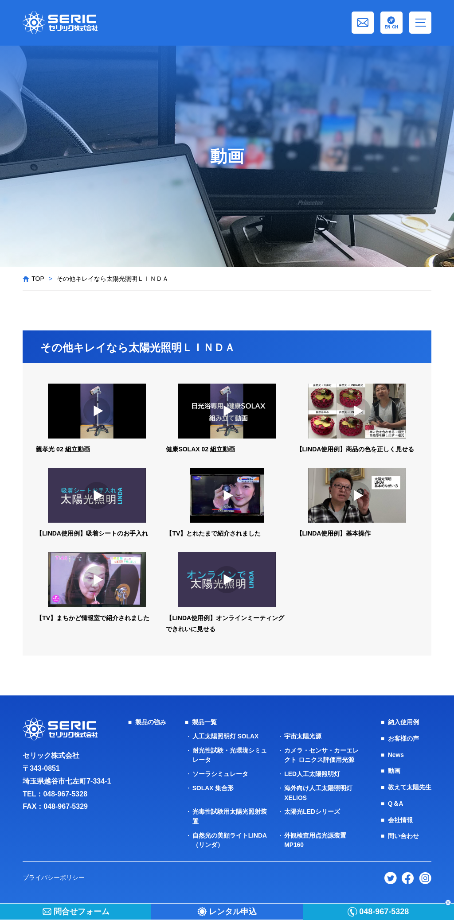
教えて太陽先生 (409, 785)
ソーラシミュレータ (220, 772)
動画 (394, 769)
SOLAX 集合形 (213, 786)
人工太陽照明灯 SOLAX (225, 735)
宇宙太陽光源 (302, 735)
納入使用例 (403, 722)
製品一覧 (204, 722)
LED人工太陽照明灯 (312, 772)
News (396, 753)
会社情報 (400, 817)
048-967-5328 (65, 794)
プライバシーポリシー (54, 873)
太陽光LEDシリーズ (312, 809)
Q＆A (395, 801)
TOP (37, 278)
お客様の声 (403, 737)
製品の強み (150, 722)
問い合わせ (403, 833)
